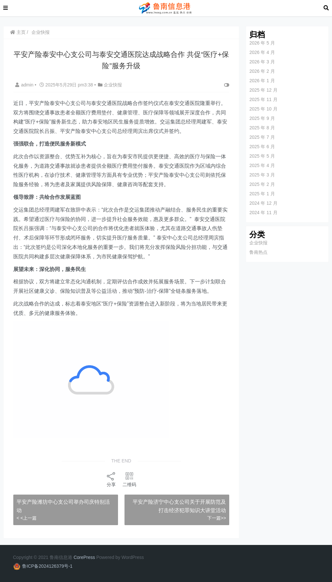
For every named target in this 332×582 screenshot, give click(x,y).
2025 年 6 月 (262, 146)
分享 (111, 479)
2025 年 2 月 (262, 184)
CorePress (84, 557)
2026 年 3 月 (262, 61)
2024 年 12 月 (263, 203)
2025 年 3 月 (262, 174)
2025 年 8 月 (262, 127)
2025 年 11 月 (263, 99)
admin (25, 84)
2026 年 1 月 (262, 80)
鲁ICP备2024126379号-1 (47, 566)
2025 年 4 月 (262, 165)
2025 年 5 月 (262, 156)
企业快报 (40, 32)
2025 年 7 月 (262, 137)
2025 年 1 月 (262, 193)
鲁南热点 (258, 252)
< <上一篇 (27, 518)
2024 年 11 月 (263, 212)
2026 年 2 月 (262, 71)
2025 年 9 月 (262, 118)
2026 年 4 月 (262, 52)
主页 (18, 32)
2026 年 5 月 (262, 42)
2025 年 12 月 (263, 90)
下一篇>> (216, 518)
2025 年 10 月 (263, 108)
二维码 (129, 479)
